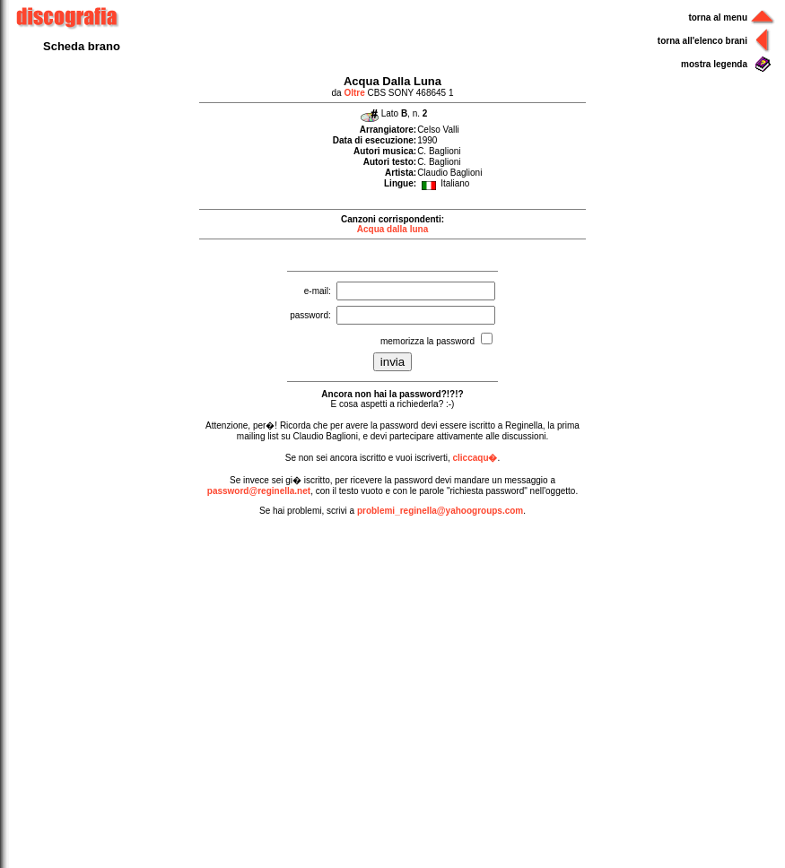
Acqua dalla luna (392, 229)
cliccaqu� (474, 458)
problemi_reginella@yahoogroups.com (440, 511)
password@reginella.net (258, 491)
